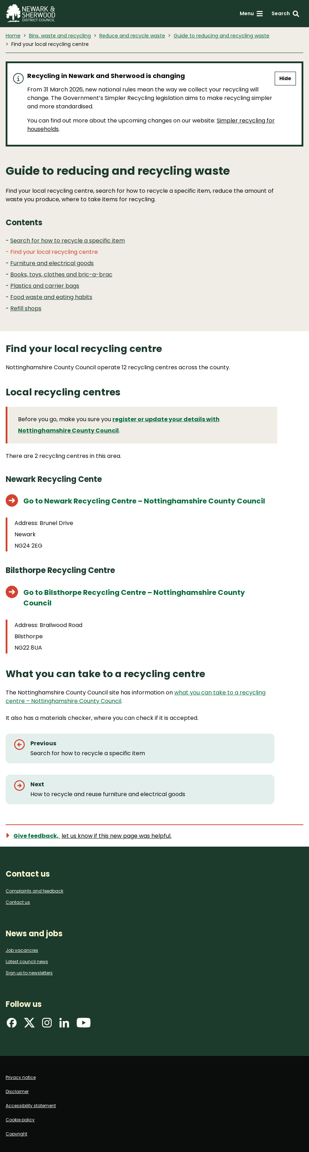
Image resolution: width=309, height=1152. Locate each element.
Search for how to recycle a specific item (67, 241)
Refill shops (25, 308)
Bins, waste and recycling (60, 35)
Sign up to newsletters (29, 973)
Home (13, 35)
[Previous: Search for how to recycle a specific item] (140, 748)
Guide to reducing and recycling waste (221, 35)
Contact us (18, 902)
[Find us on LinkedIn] (64, 1025)
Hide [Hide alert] (285, 78)
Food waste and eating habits (51, 297)
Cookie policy (20, 1120)
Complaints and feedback (34, 891)
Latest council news (27, 962)
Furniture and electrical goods (52, 263)
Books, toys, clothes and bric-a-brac (61, 274)
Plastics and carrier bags (44, 286)
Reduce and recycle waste (132, 35)
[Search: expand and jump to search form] (285, 13)
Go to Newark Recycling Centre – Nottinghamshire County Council (144, 501)
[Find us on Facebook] (12, 1025)
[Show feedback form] (93, 835)
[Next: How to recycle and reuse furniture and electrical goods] (140, 789)
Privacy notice (21, 1077)
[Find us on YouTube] (84, 1025)
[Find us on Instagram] (47, 1025)
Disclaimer (17, 1091)
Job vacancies (22, 950)
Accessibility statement (31, 1106)
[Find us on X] (29, 1025)
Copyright (16, 1134)
